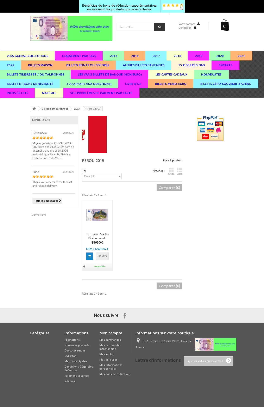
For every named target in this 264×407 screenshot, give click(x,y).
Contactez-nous (75, 350)
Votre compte (186, 24)
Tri (84, 170)
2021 (241, 56)
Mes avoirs (106, 354)
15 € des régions (191, 65)
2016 (135, 56)
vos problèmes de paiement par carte (101, 93)
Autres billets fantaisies (143, 65)
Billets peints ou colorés (87, 65)
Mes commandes (110, 339)
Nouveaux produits (76, 345)
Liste (179, 171)
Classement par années (55, 108)
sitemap (69, 381)
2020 (220, 56)
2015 (113, 56)
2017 (156, 56)
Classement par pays (79, 56)
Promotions (72, 339)
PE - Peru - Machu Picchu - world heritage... (97, 238)
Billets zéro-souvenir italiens (225, 83)
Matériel (49, 93)
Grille (171, 171)
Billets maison (40, 65)
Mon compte (110, 332)
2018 (177, 56)
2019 (198, 56)
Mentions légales (75, 361)
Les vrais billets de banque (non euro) (110, 74)
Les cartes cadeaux (171, 74)
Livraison (70, 355)
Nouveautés (211, 74)
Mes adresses (108, 359)
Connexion (185, 27)
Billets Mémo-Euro (171, 83)
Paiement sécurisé (76, 375)
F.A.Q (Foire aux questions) (89, 83)
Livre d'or (133, 83)
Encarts (225, 65)
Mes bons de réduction (114, 374)
